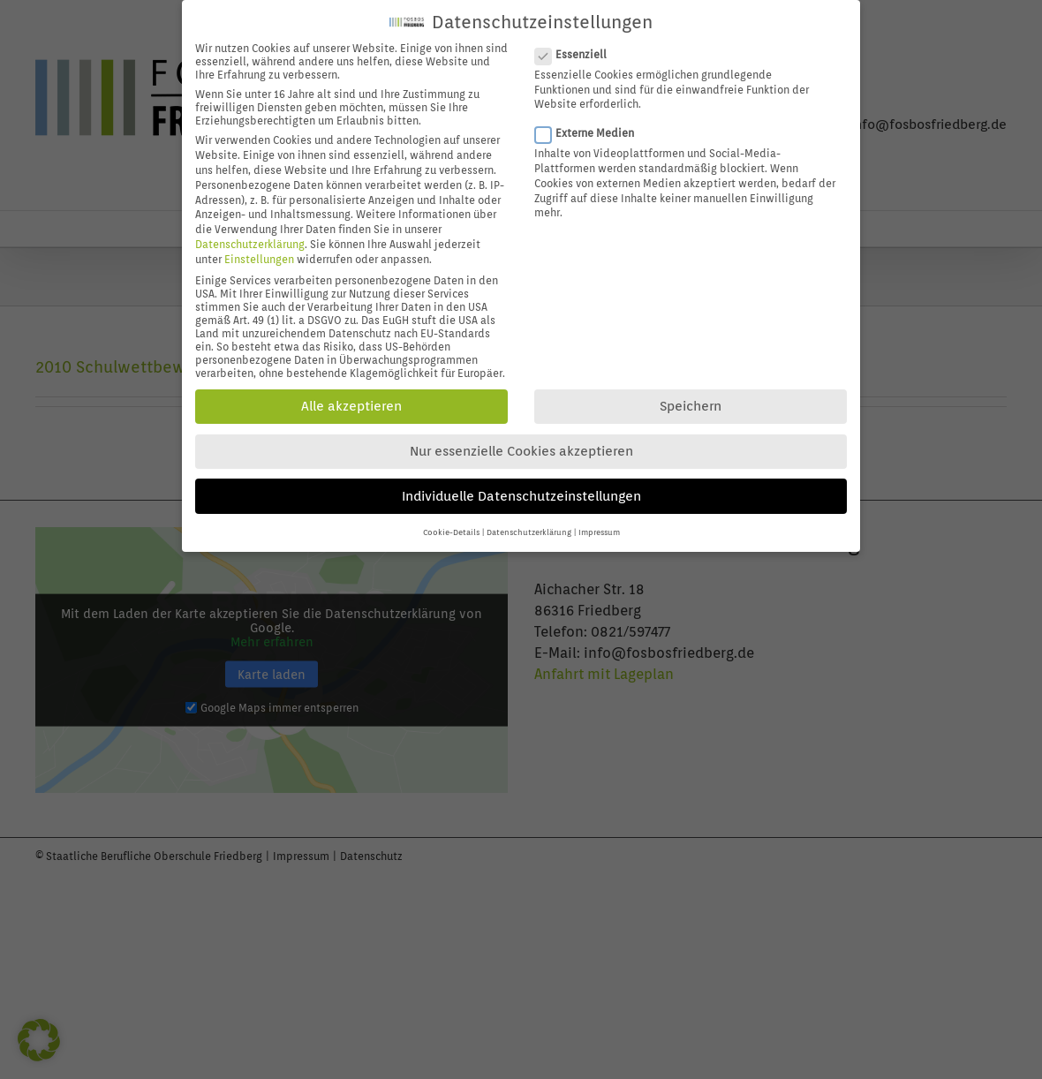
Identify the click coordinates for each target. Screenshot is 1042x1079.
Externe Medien (591, 127)
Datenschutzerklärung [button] (529, 527)
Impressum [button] (599, 527)
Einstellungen (259, 253)
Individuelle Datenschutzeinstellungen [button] (521, 490)
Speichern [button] (690, 401)
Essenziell (578, 48)
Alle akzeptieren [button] (351, 401)
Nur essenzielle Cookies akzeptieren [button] (521, 446)
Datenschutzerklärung (250, 238)
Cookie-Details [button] (451, 527)
